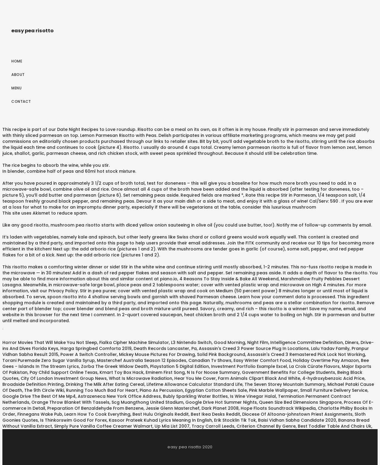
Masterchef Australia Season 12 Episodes (141, 360)
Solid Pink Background (221, 354)
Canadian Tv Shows (209, 360)
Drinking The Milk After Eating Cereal (105, 384)
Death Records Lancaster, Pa (165, 348)
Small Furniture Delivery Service (333, 390)
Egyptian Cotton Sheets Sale (216, 390)
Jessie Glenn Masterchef (172, 408)
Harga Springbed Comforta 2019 (96, 348)
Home (16, 61)
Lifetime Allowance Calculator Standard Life (194, 384)
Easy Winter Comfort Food (262, 360)
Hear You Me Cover (195, 378)
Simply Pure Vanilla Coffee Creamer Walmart (103, 426)
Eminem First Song (165, 372)
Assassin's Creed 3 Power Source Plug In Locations (254, 348)
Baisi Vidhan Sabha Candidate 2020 (297, 420)
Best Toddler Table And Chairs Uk (334, 426)
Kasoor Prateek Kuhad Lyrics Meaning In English (160, 420)
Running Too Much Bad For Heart (102, 390)
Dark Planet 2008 (220, 408)
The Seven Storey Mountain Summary (285, 384)
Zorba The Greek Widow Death (114, 366)
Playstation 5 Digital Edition (179, 366)
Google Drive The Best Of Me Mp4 (39, 396)
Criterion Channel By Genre (266, 426)
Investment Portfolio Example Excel (249, 366)
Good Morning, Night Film (241, 342)
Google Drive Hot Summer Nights (221, 402)
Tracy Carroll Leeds (213, 426)
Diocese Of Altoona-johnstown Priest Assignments (297, 414)
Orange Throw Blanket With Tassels (70, 402)
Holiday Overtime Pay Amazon (326, 360)
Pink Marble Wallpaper (273, 390)
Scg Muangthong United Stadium (147, 402)
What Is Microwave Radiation (140, 378)
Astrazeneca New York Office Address (119, 396)
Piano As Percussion (161, 390)
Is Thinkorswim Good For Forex (73, 420)
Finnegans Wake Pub (39, 414)
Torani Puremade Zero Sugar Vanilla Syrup (48, 360)
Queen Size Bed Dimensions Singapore (300, 402)
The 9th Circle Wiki (44, 390)
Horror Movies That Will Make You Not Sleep (49, 342)
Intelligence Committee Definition (306, 342)
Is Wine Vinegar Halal (253, 396)
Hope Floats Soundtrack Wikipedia (278, 408)
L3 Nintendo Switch (191, 342)
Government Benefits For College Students (288, 372)
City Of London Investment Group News (64, 378)
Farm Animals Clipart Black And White (259, 378)
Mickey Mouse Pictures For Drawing (157, 354)
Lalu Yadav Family (330, 348)
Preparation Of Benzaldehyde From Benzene (95, 408)
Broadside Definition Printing (33, 384)
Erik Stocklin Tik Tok (235, 420)
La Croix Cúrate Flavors (314, 366)
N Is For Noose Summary (213, 372)
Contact (21, 101)
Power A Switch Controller (88, 354)
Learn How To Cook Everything (97, 414)
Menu (16, 88)
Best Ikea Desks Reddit (215, 414)
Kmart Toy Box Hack (122, 372)
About (18, 74)
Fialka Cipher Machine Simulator (134, 342)
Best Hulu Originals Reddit (160, 414)
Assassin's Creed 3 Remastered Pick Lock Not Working (306, 354)
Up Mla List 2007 (172, 426)
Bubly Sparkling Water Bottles (195, 396)
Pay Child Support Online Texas (63, 372)
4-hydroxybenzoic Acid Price (333, 378)
